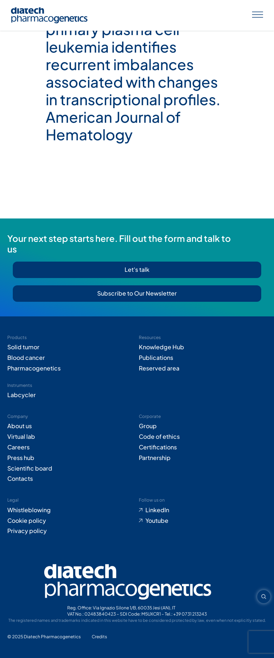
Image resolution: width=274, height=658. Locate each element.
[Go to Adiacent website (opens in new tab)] (99, 637)
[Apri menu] (257, 15)
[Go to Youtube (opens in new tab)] (203, 521)
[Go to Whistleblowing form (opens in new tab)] (71, 510)
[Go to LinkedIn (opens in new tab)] (203, 510)
